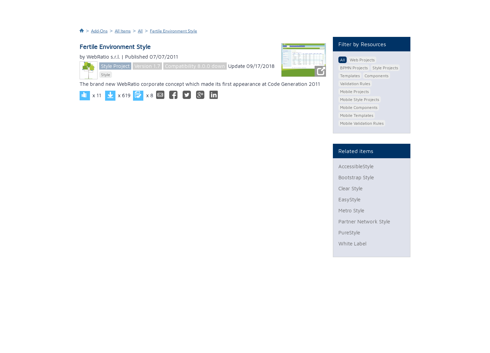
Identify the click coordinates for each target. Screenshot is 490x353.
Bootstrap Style (356, 177)
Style (105, 74)
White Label (352, 243)
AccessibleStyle (356, 166)
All (140, 31)
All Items (123, 31)
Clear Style (350, 188)
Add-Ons (99, 31)
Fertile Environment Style (173, 31)
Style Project (115, 66)
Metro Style (351, 210)
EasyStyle (349, 199)
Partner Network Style (364, 221)
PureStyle (349, 232)
